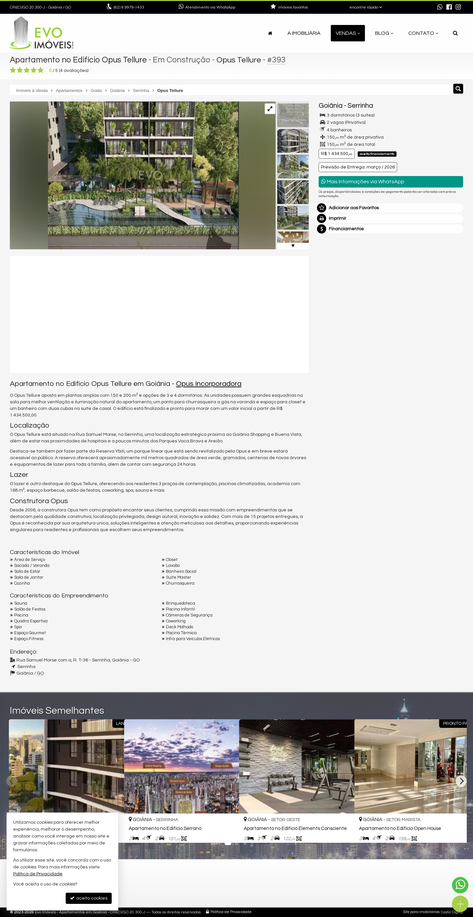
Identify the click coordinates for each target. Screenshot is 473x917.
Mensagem (334, 282)
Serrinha (360, 105)
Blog (384, 33)
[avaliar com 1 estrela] (13, 70)
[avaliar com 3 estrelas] (27, 70)
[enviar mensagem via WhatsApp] (440, 7)
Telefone (331, 363)
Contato (423, 33)
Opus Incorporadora (208, 384)
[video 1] (159, 313)
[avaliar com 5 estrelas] (40, 70)
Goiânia (331, 105)
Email (328, 341)
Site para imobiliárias (421, 912)
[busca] (455, 33)
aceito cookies (88, 898)
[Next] (461, 781)
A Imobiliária (304, 33)
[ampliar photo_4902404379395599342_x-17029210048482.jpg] (124, 175)
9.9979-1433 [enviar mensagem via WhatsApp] (129, 7)
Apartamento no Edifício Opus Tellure (79, 60)
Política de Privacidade (231, 912)
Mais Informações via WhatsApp (362, 181)
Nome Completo (339, 318)
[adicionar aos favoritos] (227, 832)
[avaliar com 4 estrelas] (34, 70)
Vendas (348, 33)
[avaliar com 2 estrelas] (20, 70)
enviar (446, 386)
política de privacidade (406, 393)
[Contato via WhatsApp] (460, 885)
